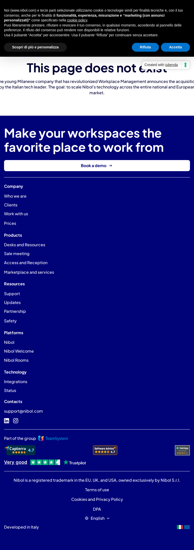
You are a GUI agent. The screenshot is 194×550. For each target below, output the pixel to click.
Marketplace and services (29, 272)
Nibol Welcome (19, 351)
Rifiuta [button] (145, 47)
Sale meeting (17, 253)
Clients (10, 204)
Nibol (9, 342)
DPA (97, 509)
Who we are (15, 196)
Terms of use (97, 489)
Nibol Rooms (16, 360)
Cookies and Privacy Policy (97, 499)
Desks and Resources (24, 244)
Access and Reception (25, 262)
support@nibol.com (23, 411)
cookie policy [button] (77, 20)
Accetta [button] (175, 47)
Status (10, 390)
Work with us (16, 213)
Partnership (15, 311)
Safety (10, 320)
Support (12, 293)
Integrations (15, 381)
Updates (12, 302)
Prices (10, 223)
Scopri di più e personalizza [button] (35, 47)
